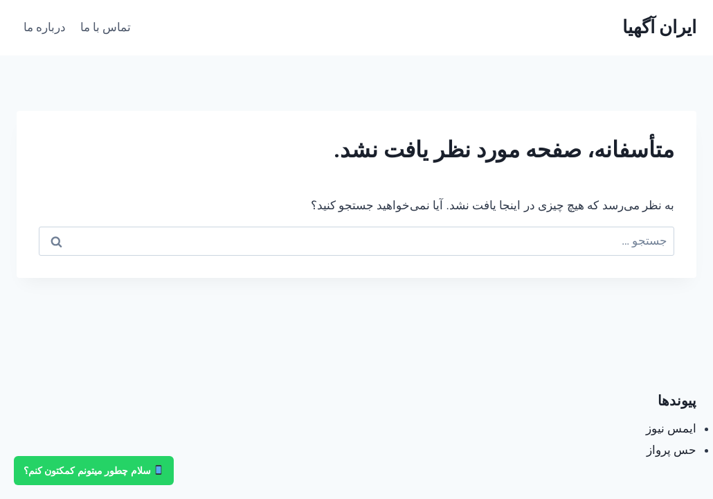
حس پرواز (671, 450)
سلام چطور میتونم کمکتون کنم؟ (93, 470)
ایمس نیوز (671, 428)
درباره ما (45, 27)
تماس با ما (105, 27)
